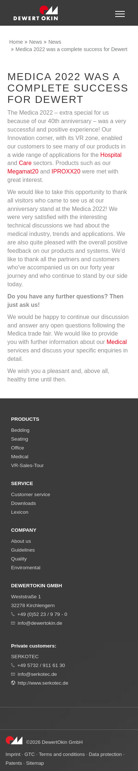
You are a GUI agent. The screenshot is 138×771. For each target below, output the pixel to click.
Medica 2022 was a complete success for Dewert (71, 49)
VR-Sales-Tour (27, 465)
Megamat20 (23, 171)
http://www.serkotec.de (43, 683)
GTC (29, 754)
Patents (14, 763)
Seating (19, 439)
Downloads (23, 503)
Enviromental (25, 567)
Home (16, 42)
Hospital (111, 155)
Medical (116, 342)
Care (25, 163)
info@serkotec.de (37, 674)
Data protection (105, 754)
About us (21, 541)
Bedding (20, 430)
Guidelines (23, 550)
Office (17, 448)
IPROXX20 (66, 171)
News (35, 42)
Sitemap (35, 763)
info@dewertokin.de (40, 623)
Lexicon (19, 512)
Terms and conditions (62, 754)
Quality (19, 559)
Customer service (30, 494)
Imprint (13, 754)
